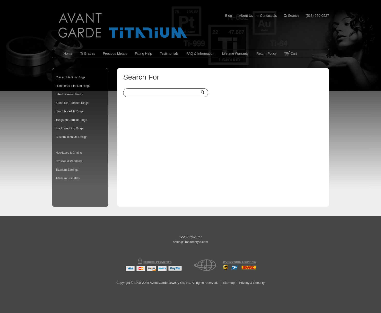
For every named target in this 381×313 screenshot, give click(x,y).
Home (67, 53)
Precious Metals (115, 53)
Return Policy (266, 53)
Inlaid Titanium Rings (69, 94)
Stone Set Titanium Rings (72, 103)
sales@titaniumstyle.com (190, 242)
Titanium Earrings (67, 169)
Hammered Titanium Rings (73, 86)
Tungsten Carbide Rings (71, 120)
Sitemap (229, 283)
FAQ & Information (200, 53)
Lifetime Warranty (235, 53)
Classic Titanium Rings (70, 77)
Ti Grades (87, 53)
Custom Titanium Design (71, 137)
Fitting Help (143, 53)
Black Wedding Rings (69, 128)
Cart (290, 57)
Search (291, 16)
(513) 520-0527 (317, 16)
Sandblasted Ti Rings (69, 111)
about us (246, 16)
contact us (268, 16)
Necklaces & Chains (69, 152)
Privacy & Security (252, 283)
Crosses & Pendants (69, 161)
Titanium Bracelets (68, 178)
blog (228, 16)
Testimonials (169, 53)
